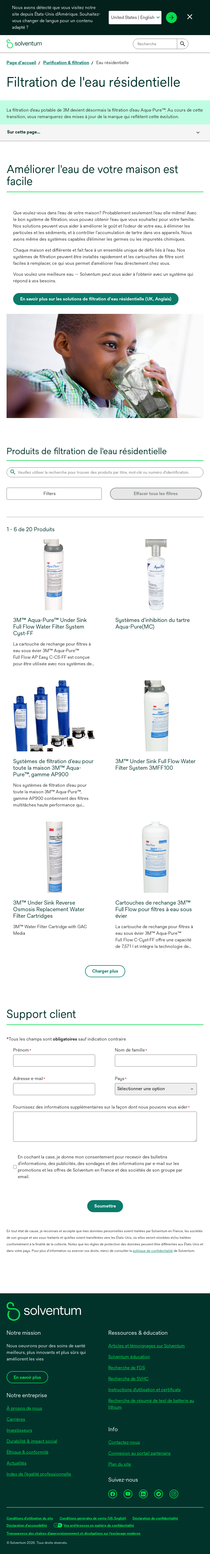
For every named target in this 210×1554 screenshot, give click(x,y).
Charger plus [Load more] (105, 971)
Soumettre (105, 1206)
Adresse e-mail (29, 1078)
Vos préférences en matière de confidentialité (98, 1525)
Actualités (17, 1463)
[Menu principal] (197, 43)
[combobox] (160, 44)
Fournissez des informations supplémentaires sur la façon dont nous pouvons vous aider (101, 1107)
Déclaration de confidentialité (155, 1518)
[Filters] (54, 494)
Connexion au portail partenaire (139, 1453)
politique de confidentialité (153, 1250)
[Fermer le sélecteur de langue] (190, 16)
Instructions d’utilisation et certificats (144, 1389)
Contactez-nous (124, 1442)
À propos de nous (24, 1408)
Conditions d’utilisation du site (30, 1518)
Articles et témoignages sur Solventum (146, 1345)
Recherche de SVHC (128, 1378)
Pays (121, 1078)
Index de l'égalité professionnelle (39, 1474)
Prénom (22, 1050)
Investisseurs (19, 1430)
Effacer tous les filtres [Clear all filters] (156, 493)
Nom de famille (131, 1050)
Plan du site (119, 1464)
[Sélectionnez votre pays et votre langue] (135, 17)
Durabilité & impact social (32, 1441)
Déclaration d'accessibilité (27, 1525)
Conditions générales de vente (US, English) (93, 1518)
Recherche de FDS (126, 1367)
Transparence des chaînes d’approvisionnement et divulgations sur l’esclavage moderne (74, 1533)
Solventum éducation (129, 1356)
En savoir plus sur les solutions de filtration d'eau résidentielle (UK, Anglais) (95, 299)
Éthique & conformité (27, 1452)
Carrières (16, 1419)
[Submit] (182, 44)
